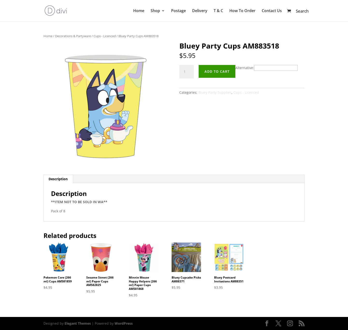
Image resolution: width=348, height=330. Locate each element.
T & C (218, 11)
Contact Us (272, 11)
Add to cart (217, 71)
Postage (178, 11)
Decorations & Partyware (73, 36)
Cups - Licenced (105, 36)
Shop (155, 11)
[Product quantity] (186, 72)
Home (138, 11)
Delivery (199, 11)
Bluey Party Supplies (215, 92)
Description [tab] (58, 179)
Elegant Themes (78, 323)
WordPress (124, 323)
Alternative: (244, 67)
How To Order (242, 11)
